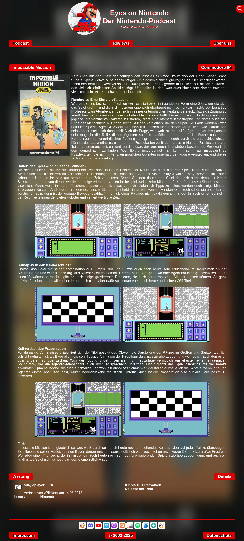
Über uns (222, 43)
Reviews (121, 43)
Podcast (21, 43)
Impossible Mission (32, 67)
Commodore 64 (216, 67)
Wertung (21, 476)
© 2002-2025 (121, 535)
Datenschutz (219, 535)
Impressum (24, 535)
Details (225, 476)
